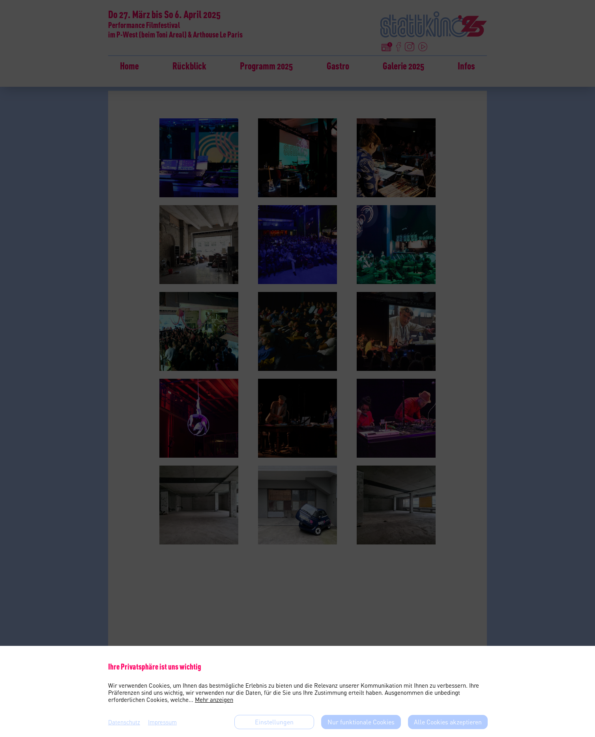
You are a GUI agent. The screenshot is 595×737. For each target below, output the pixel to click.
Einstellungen (274, 722)
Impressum (162, 722)
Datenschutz (124, 722)
